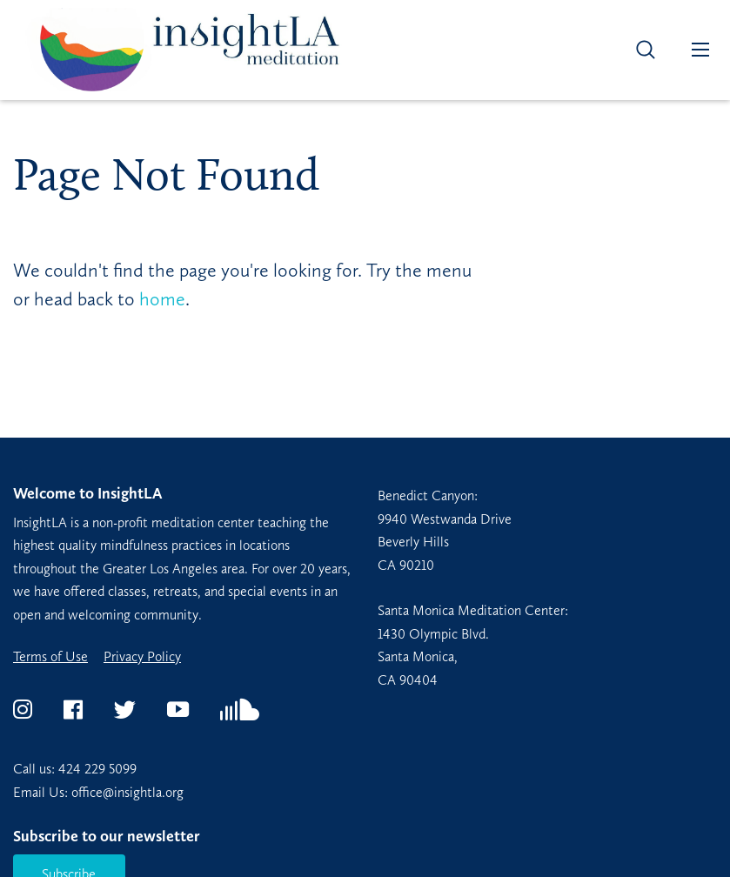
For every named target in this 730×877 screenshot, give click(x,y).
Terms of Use (50, 657)
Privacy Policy (142, 657)
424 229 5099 (97, 768)
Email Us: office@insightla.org (98, 792)
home (162, 299)
